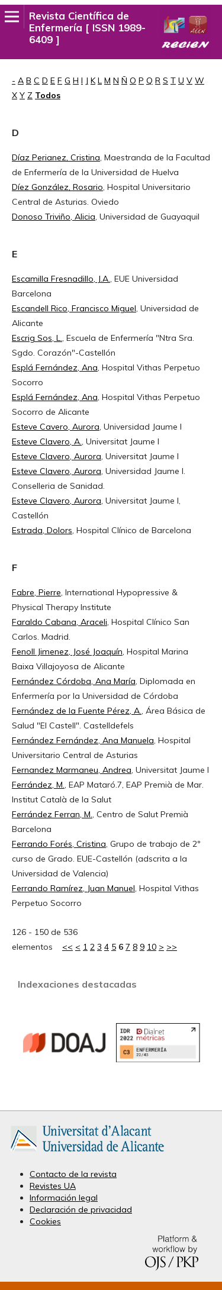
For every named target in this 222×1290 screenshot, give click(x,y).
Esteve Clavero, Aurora (56, 456)
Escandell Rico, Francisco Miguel (74, 308)
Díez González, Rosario (57, 187)
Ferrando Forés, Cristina (59, 843)
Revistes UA (53, 1186)
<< (67, 946)
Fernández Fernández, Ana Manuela (83, 740)
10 (151, 946)
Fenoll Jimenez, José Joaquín (67, 651)
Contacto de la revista (73, 1174)
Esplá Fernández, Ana (55, 367)
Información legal (64, 1197)
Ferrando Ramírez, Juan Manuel (73, 888)
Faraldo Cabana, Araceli (59, 622)
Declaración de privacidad (81, 1209)
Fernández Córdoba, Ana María (74, 681)
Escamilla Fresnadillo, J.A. (61, 278)
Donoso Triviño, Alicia (53, 216)
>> (171, 946)
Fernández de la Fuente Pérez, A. (76, 710)
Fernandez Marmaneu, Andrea (71, 770)
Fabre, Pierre (36, 592)
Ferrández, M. (38, 784)
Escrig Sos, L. (37, 338)
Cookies (45, 1221)
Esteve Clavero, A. (47, 441)
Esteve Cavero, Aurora (55, 426)
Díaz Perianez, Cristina (56, 157)
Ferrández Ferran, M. (52, 814)
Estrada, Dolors (42, 530)
